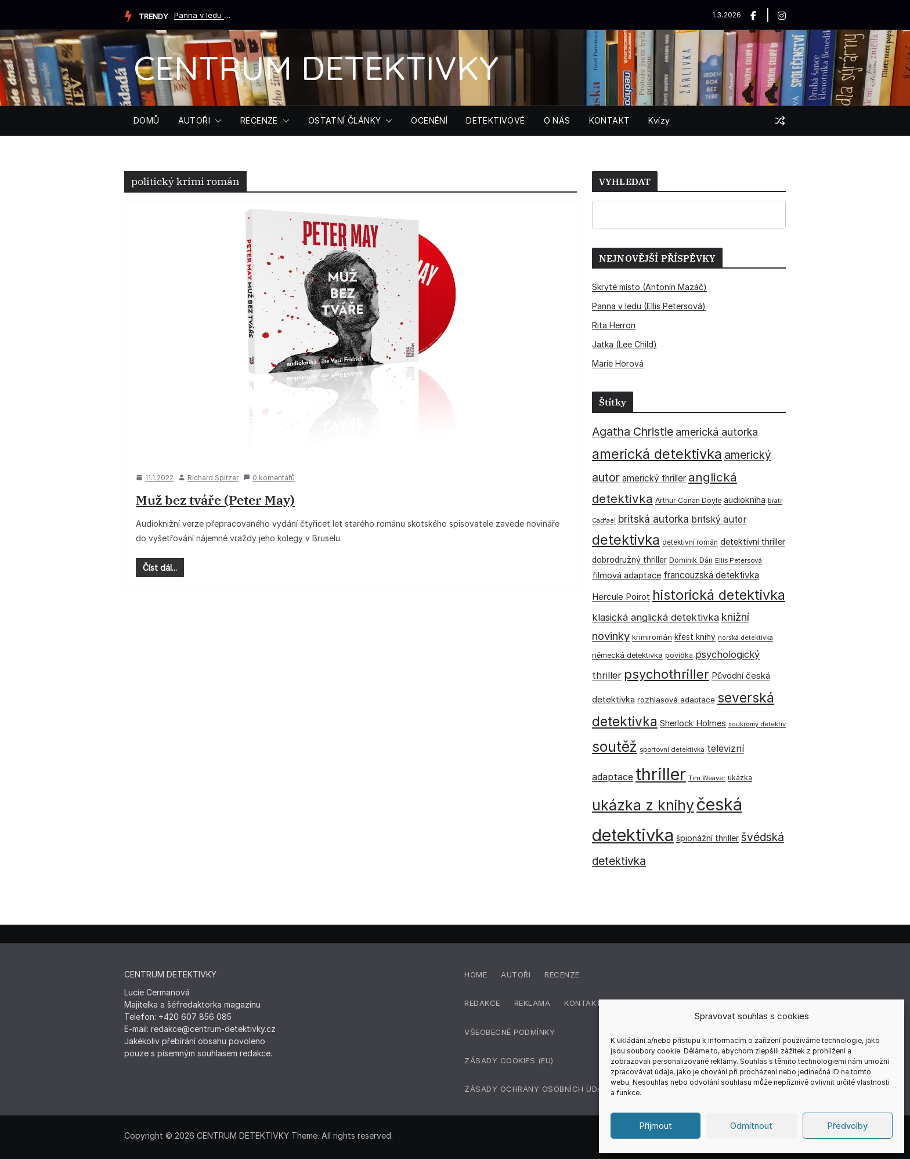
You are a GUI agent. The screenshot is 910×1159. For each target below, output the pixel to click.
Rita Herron (613, 325)
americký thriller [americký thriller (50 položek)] (654, 478)
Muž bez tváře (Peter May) (215, 499)
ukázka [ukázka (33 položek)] (740, 777)
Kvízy (659, 120)
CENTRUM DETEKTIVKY (316, 67)
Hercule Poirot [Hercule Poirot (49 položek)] (621, 596)
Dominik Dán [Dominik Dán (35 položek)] (691, 560)
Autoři (515, 974)
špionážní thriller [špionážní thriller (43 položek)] (707, 838)
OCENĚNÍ (429, 120)
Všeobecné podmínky (509, 1032)
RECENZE (259, 120)
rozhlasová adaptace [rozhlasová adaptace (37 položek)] (676, 699)
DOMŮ (146, 120)
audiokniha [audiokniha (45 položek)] (744, 500)
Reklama (532, 1003)
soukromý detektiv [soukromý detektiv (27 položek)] (757, 724)
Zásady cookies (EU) (509, 1060)
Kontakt (583, 1003)
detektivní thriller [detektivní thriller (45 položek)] (752, 541)
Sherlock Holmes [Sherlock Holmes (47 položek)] (693, 723)
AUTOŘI (194, 120)
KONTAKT (609, 120)
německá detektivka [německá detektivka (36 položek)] (627, 655)
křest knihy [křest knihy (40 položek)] (695, 637)
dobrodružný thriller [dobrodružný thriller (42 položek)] (629, 559)
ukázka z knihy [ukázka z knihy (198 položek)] (643, 805)
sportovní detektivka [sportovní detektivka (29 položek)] (672, 749)
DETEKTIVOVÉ (495, 120)
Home (475, 974)
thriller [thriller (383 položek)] (660, 774)
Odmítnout (751, 1125)
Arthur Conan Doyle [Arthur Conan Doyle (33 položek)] (688, 500)
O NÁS (557, 120)
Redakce (482, 1003)
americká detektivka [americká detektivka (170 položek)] (657, 454)
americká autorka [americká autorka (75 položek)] (717, 432)
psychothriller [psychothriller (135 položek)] (666, 674)
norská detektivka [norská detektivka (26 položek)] (745, 638)
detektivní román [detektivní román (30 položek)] (690, 542)
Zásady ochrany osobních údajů (538, 1088)
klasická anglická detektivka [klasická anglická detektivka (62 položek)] (655, 617)
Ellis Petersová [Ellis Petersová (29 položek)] (738, 560)
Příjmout (655, 1125)
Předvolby (847, 1125)
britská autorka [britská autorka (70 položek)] (653, 519)
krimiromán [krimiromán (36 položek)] (652, 637)
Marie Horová (618, 363)
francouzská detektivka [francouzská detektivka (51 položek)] (711, 575)
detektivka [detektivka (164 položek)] (626, 539)
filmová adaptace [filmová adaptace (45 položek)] (626, 575)
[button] (216, 121)
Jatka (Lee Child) (624, 344)
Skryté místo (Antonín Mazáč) (649, 287)
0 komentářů (269, 477)
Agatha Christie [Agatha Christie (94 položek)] (632, 432)
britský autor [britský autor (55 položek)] (718, 519)
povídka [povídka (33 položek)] (679, 655)
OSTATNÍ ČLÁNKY (344, 120)
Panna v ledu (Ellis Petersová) (203, 15)
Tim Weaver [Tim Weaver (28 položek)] (706, 778)
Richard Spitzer (213, 477)
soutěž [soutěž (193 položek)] (614, 746)
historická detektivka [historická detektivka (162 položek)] (718, 595)
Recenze (562, 974)
